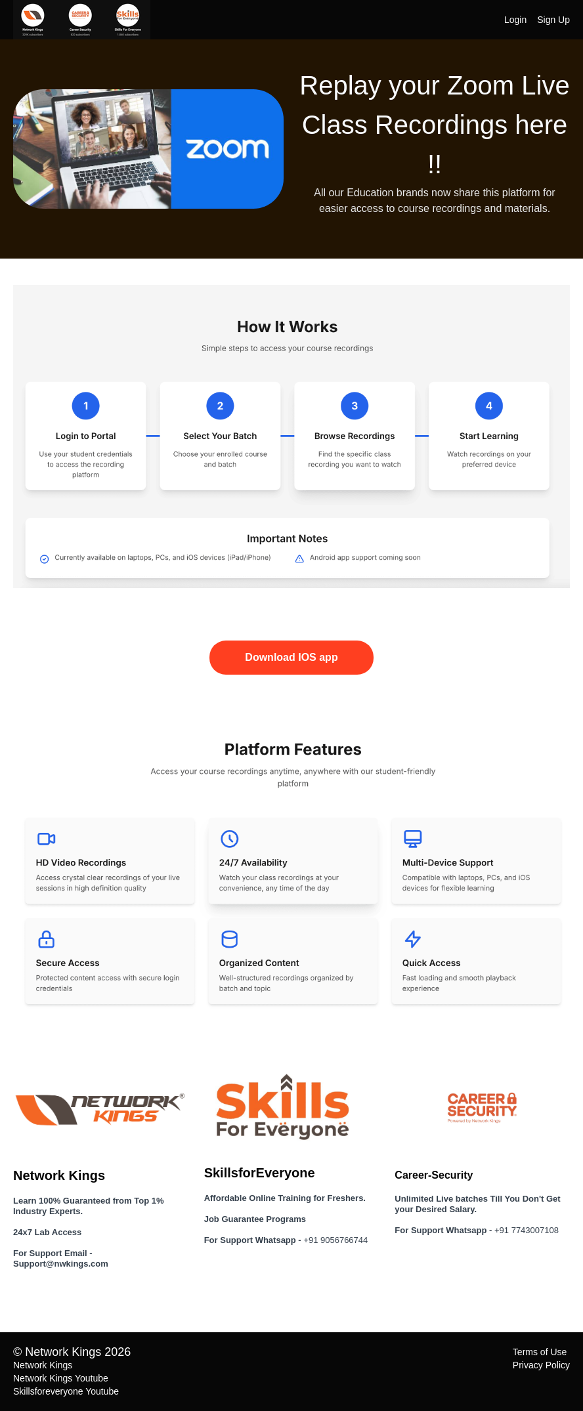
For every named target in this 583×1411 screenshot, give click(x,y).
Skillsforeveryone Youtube (66, 1391)
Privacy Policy (541, 1365)
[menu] (532, 19)
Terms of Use (540, 1352)
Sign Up (553, 19)
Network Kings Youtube (60, 1378)
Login (515, 19)
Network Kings (42, 1365)
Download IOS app (291, 657)
